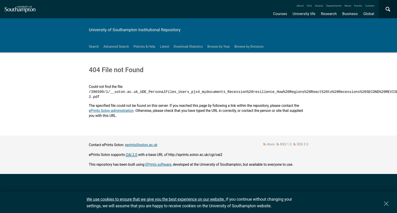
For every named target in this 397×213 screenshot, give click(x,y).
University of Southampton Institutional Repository (135, 29)
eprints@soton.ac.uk (141, 145)
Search (94, 47)
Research (329, 13)
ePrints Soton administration (111, 110)
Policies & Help (144, 47)
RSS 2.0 (302, 144)
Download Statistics (188, 47)
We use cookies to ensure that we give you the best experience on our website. (156, 199)
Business (350, 13)
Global (368, 13)
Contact (369, 5)
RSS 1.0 (286, 144)
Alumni (319, 5)
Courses (280, 13)
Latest (164, 47)
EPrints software (158, 164)
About (300, 5)
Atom (271, 144)
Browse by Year (218, 47)
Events (358, 5)
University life (304, 13)
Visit (309, 5)
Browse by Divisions (249, 47)
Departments (334, 5)
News (347, 5)
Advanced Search (116, 47)
